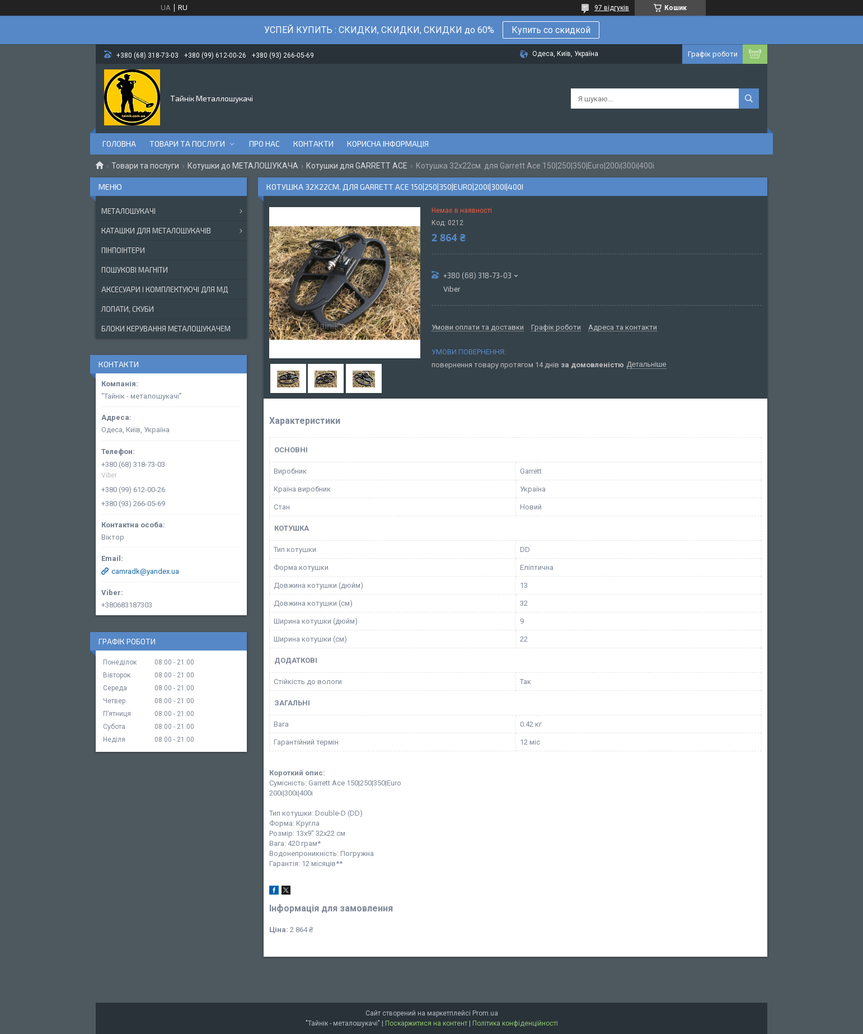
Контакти (313, 143)
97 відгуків (611, 8)
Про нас (264, 143)
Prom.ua (485, 1013)
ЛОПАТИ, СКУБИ (127, 309)
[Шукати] (749, 98)
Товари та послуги (187, 143)
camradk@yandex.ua (145, 571)
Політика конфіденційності (515, 1023)
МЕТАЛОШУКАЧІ (128, 211)
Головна (119, 143)
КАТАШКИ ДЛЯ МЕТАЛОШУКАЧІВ (156, 230)
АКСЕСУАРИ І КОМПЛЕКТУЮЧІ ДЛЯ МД (164, 289)
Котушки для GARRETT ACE (356, 165)
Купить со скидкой (551, 30)
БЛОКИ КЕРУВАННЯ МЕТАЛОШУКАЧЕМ (166, 328)
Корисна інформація (388, 143)
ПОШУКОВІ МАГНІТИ (134, 269)
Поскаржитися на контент (426, 1023)
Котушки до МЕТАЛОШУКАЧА (242, 165)
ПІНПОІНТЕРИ (123, 250)
